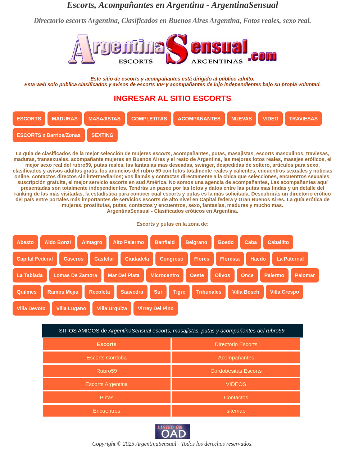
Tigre (179, 292)
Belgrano (197, 242)
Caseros (73, 259)
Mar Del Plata (124, 275)
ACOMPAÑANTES (199, 118)
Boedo (226, 242)
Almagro (92, 242)
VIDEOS (236, 384)
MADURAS (65, 118)
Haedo (258, 259)
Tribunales (208, 292)
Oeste (197, 275)
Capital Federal (35, 259)
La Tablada (30, 275)
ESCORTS (29, 118)
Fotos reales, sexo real (276, 20)
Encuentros (106, 411)
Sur (158, 292)
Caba (251, 242)
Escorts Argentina (107, 384)
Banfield (164, 242)
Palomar (305, 275)
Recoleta (99, 292)
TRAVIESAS (303, 118)
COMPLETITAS (149, 118)
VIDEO (270, 118)
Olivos (222, 275)
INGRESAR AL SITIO (172, 98)
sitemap (236, 411)
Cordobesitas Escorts (236, 371)
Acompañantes (236, 357)
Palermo (274, 275)
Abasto (25, 242)
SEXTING (102, 135)
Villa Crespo (284, 292)
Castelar (104, 259)
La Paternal (290, 259)
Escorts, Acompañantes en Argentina (135, 5)
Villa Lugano (71, 308)
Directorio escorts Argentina (76, 20)
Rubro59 (106, 371)
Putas (106, 397)
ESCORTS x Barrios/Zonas (49, 135)
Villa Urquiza (112, 308)
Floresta (230, 259)
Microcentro (164, 275)
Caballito (278, 242)
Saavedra (132, 292)
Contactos (236, 397)
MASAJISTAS (104, 118)
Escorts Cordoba (107, 357)
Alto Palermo (128, 242)
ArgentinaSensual (244, 5)
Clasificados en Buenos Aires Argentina (180, 20)
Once (247, 275)
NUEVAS (241, 118)
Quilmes (27, 292)
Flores (201, 259)
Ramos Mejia (62, 292)
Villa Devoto (31, 308)
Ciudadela (137, 259)
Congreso (171, 259)
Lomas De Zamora (75, 275)
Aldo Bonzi (58, 242)
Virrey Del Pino (155, 308)
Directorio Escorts (236, 344)
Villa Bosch (245, 292)
